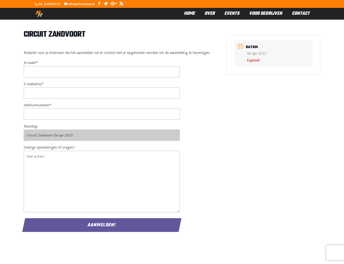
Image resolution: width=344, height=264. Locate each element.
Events (231, 14)
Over (209, 14)
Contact (301, 14)
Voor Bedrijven (265, 14)
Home (189, 14)
